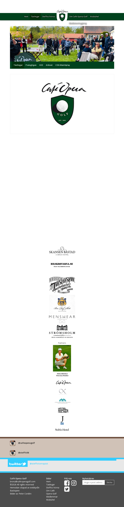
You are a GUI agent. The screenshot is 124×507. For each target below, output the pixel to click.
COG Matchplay (62, 65)
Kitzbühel (94, 16)
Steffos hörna (48, 16)
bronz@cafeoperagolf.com (22, 481)
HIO (41, 65)
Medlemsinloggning (78, 23)
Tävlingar (35, 16)
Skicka (109, 482)
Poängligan (31, 65)
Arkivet (49, 65)
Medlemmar (52, 496)
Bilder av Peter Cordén (20, 493)
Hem (26, 16)
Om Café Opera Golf (78, 16)
